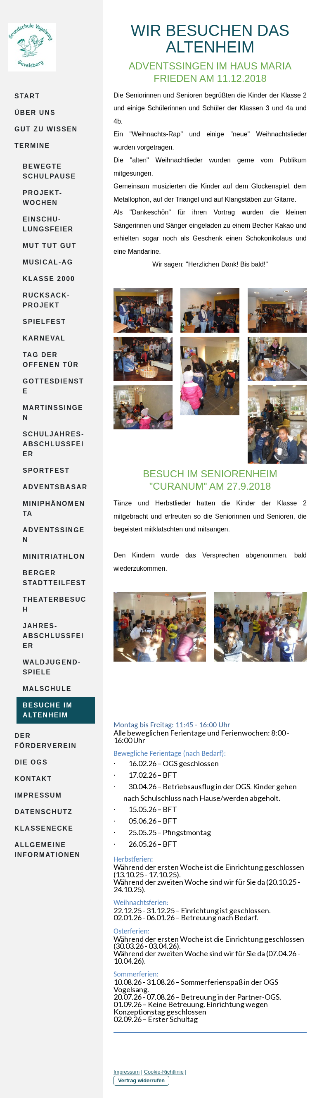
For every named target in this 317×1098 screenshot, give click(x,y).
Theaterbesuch (54, 604)
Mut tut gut (49, 245)
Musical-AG (48, 262)
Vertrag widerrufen (141, 1080)
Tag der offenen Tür (51, 359)
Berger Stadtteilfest (54, 577)
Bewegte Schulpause (49, 171)
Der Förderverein (45, 740)
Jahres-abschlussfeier (53, 635)
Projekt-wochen (42, 197)
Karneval (44, 338)
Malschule (47, 688)
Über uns (35, 112)
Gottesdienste (53, 386)
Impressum (38, 795)
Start (27, 96)
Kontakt (33, 778)
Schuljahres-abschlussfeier (53, 444)
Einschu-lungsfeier (48, 224)
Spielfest (44, 321)
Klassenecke (43, 828)
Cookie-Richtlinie (164, 1072)
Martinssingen (53, 412)
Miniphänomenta (54, 508)
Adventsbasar (55, 487)
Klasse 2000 (49, 278)
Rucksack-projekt (46, 300)
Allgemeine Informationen (47, 849)
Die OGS (31, 762)
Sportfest (46, 470)
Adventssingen (54, 534)
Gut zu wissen (46, 129)
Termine (32, 145)
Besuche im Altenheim (47, 710)
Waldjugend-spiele (52, 667)
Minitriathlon (54, 556)
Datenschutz (43, 811)
